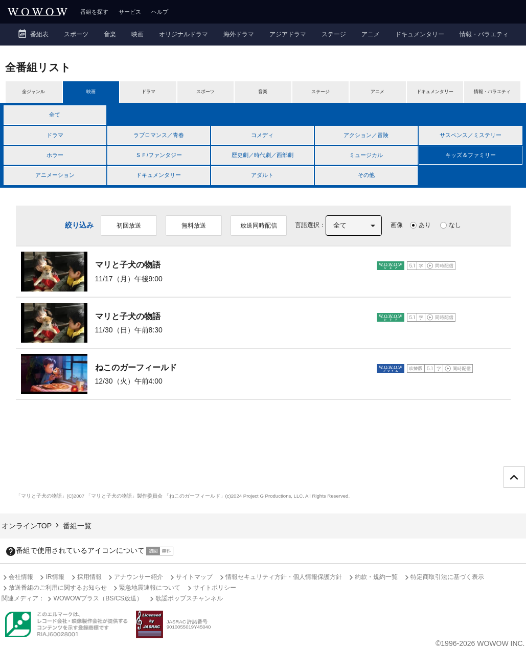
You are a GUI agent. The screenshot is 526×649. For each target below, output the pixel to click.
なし (455, 225)
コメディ (262, 135)
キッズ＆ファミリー (470, 155)
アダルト (262, 175)
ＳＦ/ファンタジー (158, 155)
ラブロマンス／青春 (158, 135)
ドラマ (55, 135)
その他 (366, 175)
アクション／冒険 (366, 135)
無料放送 (193, 225)
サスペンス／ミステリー (470, 135)
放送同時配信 (258, 225)
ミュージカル (366, 155)
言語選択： (310, 225)
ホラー (55, 155)
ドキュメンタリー (158, 175)
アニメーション (55, 175)
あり (425, 225)
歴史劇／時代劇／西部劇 (262, 155)
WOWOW (37, 12)
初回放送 (129, 225)
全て (54, 114)
